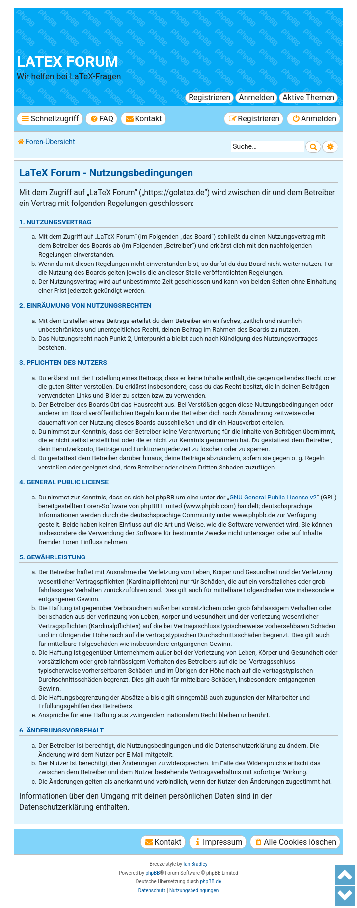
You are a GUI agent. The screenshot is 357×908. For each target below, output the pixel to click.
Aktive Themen (308, 97)
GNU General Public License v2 (273, 497)
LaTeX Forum (67, 62)
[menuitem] (101, 118)
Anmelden (256, 97)
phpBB (152, 873)
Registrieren (209, 97)
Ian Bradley (195, 864)
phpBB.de (210, 881)
